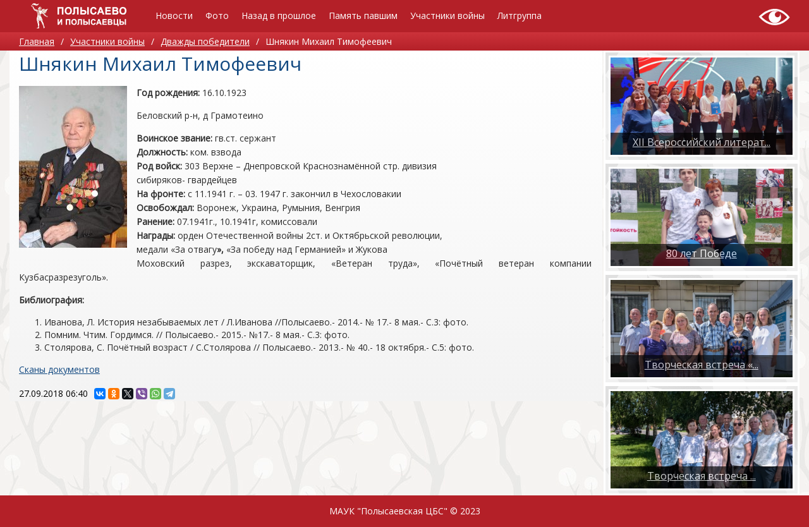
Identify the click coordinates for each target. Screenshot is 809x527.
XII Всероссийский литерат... (701, 142)
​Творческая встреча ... (701, 476)
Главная (36, 41)
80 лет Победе (701, 253)
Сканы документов (59, 369)
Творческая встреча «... (701, 365)
